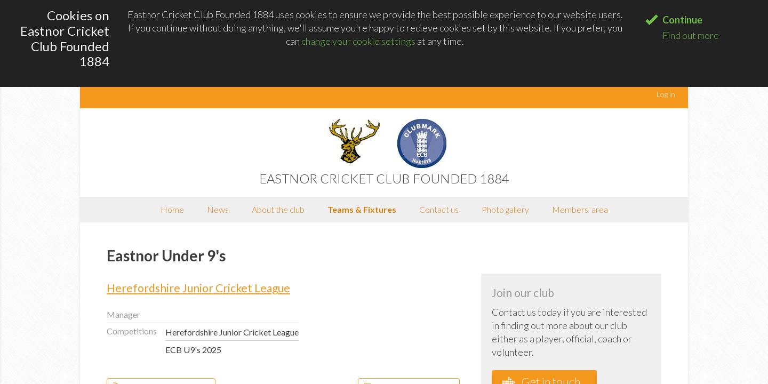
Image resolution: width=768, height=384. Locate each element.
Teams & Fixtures (361, 209)
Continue (682, 20)
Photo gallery (505, 209)
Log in (666, 94)
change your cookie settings (358, 41)
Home (172, 209)
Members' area (580, 209)
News (218, 209)
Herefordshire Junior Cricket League (198, 287)
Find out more (690, 35)
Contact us (439, 209)
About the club (278, 209)
